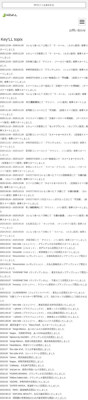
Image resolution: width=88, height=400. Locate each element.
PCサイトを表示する (44, 5)
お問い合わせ (77, 30)
